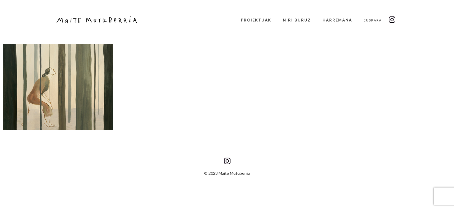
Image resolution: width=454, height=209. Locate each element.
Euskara (373, 20)
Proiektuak (256, 20)
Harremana (337, 20)
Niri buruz (297, 20)
